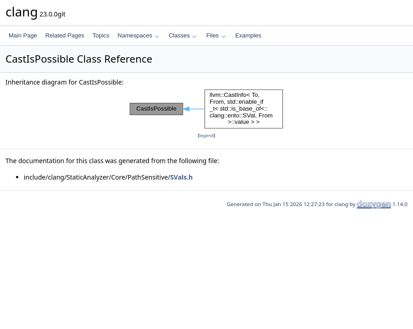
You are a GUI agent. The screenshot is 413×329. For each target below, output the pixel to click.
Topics (100, 35)
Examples (248, 35)
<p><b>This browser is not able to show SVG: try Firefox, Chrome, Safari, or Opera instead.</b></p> (206, 109)
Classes (183, 35)
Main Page (23, 35)
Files (216, 35)
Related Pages (64, 35)
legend (206, 135)
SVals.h (181, 177)
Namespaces (138, 35)
